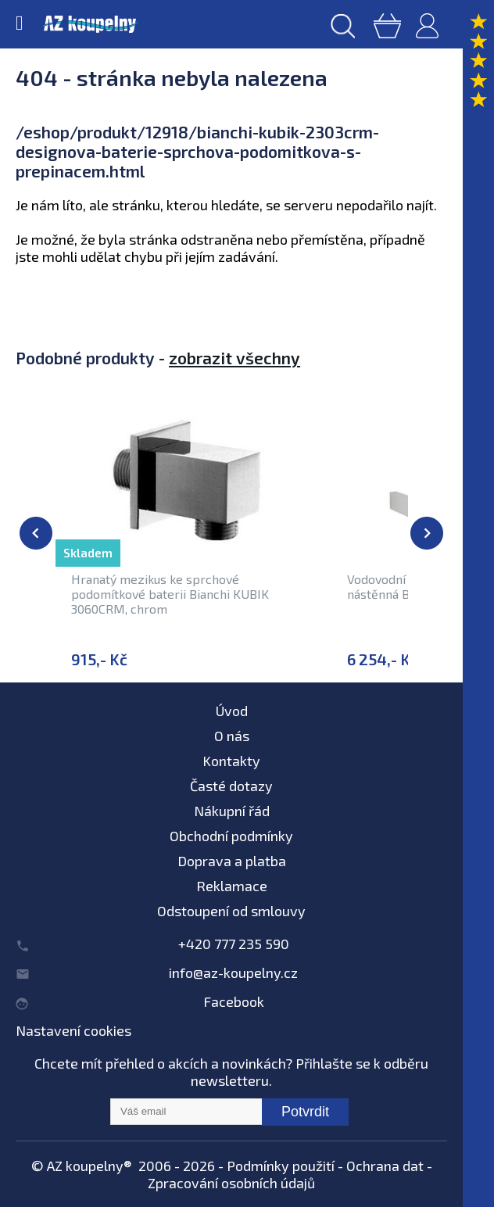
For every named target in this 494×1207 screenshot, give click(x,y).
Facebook (233, 1001)
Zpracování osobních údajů (231, 1182)
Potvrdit (305, 1111)
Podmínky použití (281, 1165)
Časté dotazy (231, 785)
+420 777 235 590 (233, 943)
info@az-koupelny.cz (233, 972)
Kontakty (231, 760)
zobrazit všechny (234, 357)
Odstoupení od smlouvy (231, 910)
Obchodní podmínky (231, 835)
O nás (231, 735)
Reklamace (231, 885)
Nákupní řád (232, 810)
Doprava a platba (231, 860)
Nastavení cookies (73, 1030)
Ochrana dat (385, 1165)
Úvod (232, 710)
